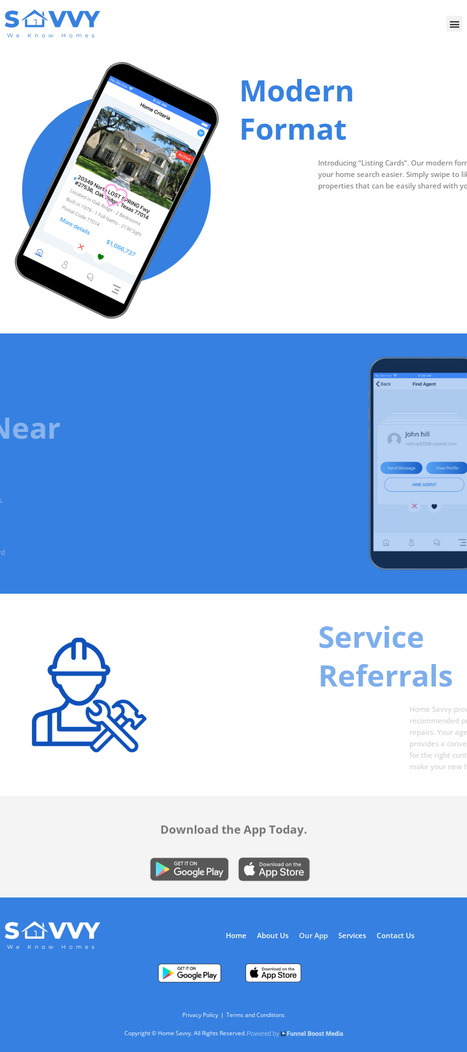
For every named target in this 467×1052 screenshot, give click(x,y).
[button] (454, 24)
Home (236, 935)
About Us (273, 935)
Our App (313, 935)
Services (352, 935)
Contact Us (395, 935)
